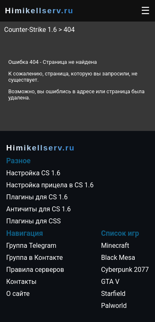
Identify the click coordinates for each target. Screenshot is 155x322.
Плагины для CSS (33, 221)
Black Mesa (118, 257)
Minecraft (115, 245)
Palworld (113, 306)
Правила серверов (35, 270)
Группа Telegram (31, 245)
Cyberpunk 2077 (125, 270)
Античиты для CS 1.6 (38, 209)
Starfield (113, 294)
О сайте (18, 294)
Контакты (21, 282)
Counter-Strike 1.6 (30, 30)
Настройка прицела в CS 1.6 (49, 185)
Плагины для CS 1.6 (37, 197)
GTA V (110, 282)
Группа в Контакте (34, 257)
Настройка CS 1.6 (33, 173)
